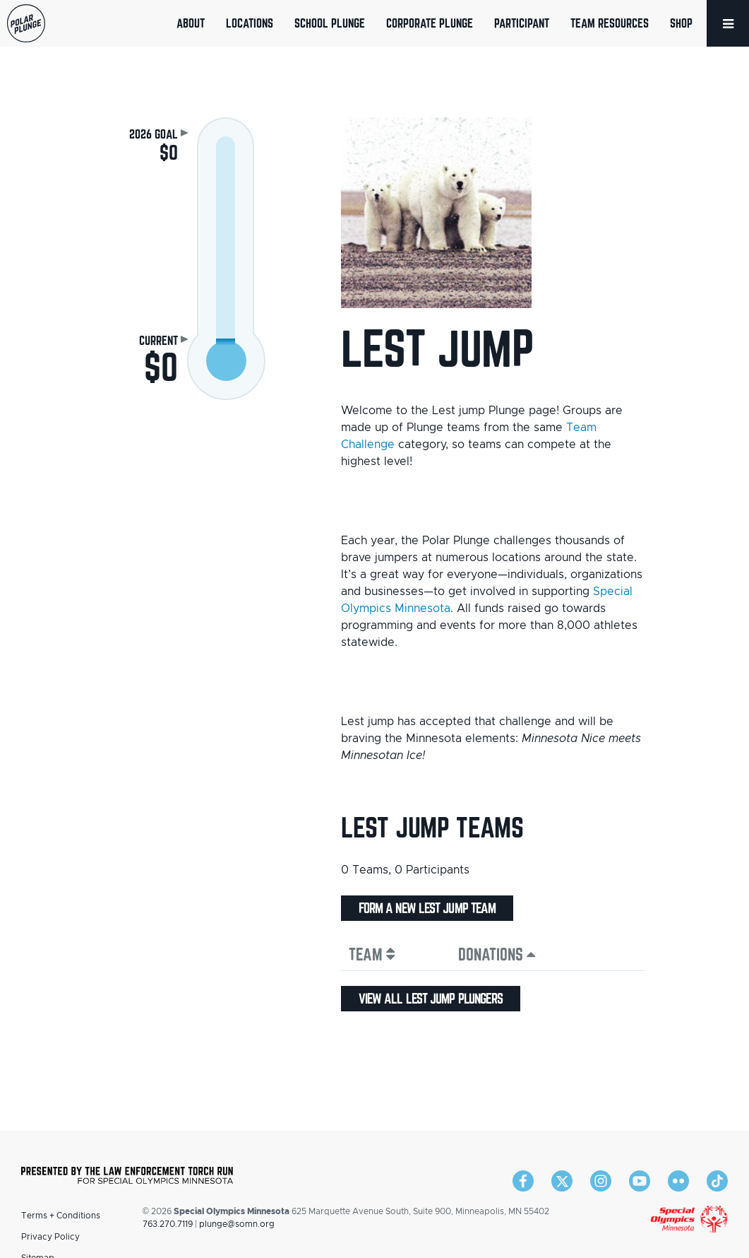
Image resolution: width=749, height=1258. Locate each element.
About (190, 23)
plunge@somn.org (237, 1224)
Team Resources (609, 23)
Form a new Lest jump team (427, 908)
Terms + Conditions (60, 1215)
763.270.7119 (168, 1224)
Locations (249, 23)
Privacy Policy (50, 1237)
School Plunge (329, 23)
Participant (521, 23)
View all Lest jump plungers (431, 998)
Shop (681, 23)
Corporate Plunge (429, 23)
